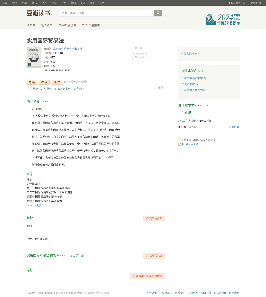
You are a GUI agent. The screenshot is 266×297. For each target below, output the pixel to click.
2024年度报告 (91, 25)
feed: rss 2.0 (190, 144)
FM (83, 2)
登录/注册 (256, 2)
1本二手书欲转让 (188, 120)
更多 (39, 205)
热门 (29, 225)
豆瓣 (4, 2)
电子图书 (46, 25)
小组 (63, 2)
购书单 (31, 25)
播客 (44, 2)
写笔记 (34, 88)
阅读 (73, 2)
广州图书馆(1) (189, 84)
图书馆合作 (220, 292)
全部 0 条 (78, 255)
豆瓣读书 (41, 13)
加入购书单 (64, 88)
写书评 (48, 88)
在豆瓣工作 (165, 292)
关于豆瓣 (151, 292)
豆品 (101, 2)
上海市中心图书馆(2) (193, 78)
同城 (54, 2)
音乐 (34, 2)
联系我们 (180, 292)
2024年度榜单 (67, 25)
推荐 (160, 87)
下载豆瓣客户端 (237, 2)
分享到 (78, 88)
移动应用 (234, 292)
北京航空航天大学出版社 (67, 48)
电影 (24, 2)
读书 (14, 2)
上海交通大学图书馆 (193, 90)
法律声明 (193, 292)
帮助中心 (205, 292)
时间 (91, 2)
